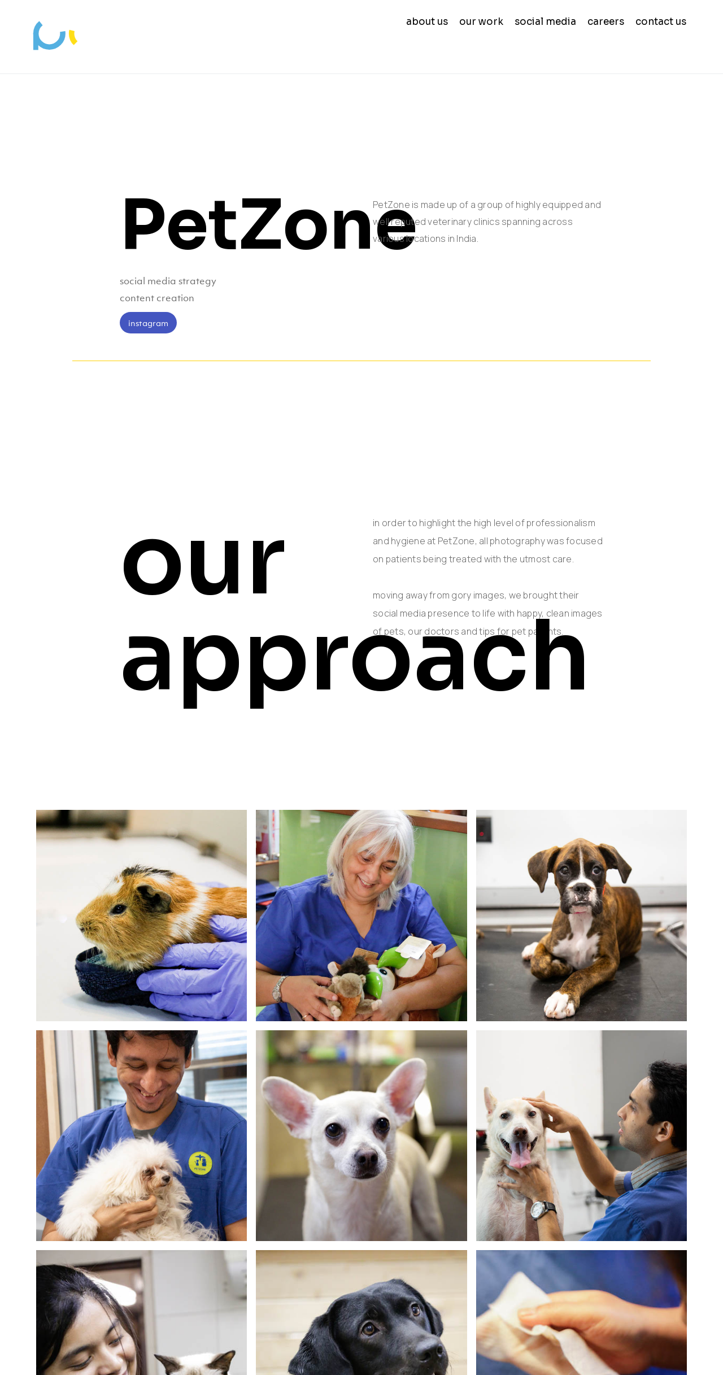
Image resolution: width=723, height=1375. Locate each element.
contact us (660, 22)
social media (545, 22)
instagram (148, 322)
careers (605, 22)
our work (481, 22)
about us (427, 22)
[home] (65, 36)
